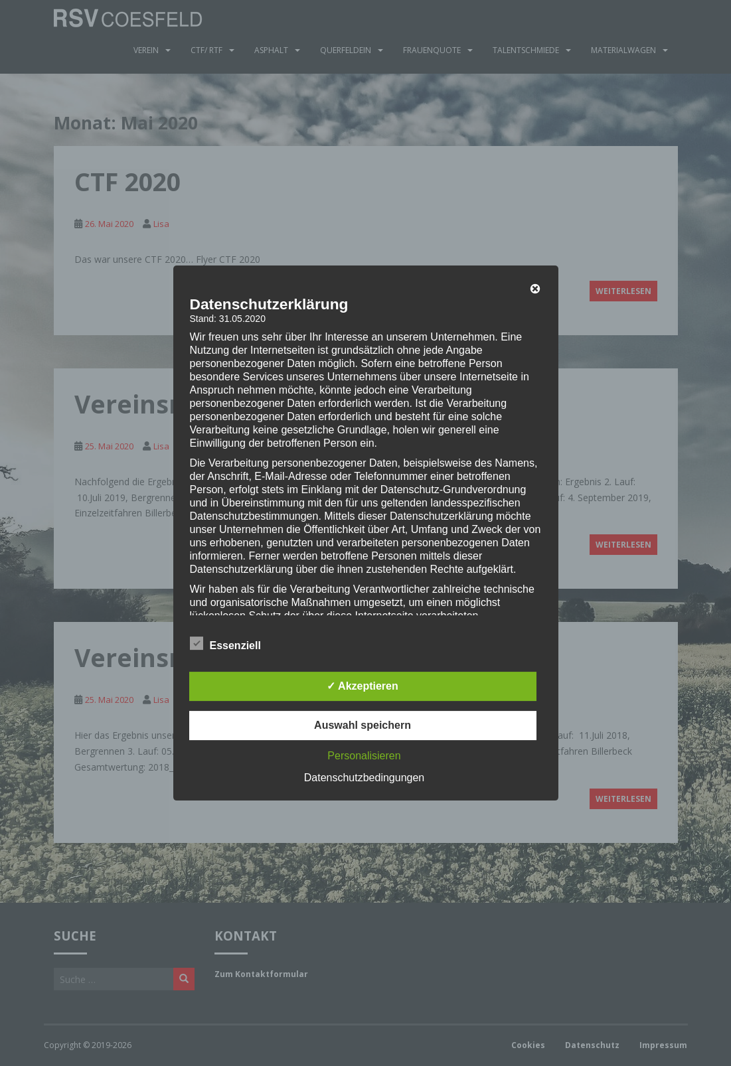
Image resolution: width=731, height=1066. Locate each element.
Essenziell (225, 644)
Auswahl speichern (362, 725)
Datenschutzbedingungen (364, 777)
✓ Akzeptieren (362, 686)
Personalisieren (363, 755)
